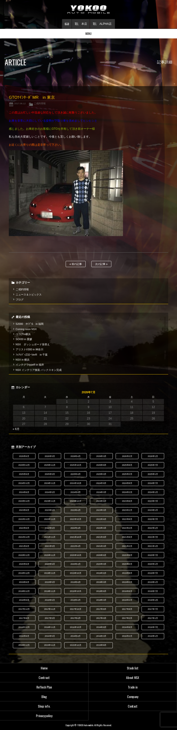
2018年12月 (24, 591)
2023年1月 (153, 510)
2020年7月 (153, 555)
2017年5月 (50, 618)
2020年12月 (24, 555)
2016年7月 (153, 627)
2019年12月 (24, 573)
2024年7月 (153, 483)
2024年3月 (101, 492)
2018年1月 (153, 600)
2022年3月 (101, 528)
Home (44, 667)
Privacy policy (44, 715)
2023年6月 (24, 510)
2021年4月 (75, 546)
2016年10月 (75, 627)
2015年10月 (75, 645)
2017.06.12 (20, 103)
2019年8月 (127, 573)
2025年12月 (24, 465)
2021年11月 (50, 537)
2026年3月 (101, 456)
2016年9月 (101, 627)
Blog (44, 696)
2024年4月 (75, 492)
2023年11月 (50, 501)
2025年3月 (101, 474)
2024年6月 (24, 492)
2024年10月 (75, 483)
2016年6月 (24, 636)
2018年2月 (127, 600)
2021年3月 (101, 546)
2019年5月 (50, 582)
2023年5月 (50, 510)
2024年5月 (50, 492)
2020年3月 (101, 564)
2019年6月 (24, 582)
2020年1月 (153, 564)
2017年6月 (24, 618)
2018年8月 (127, 591)
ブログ (20, 299)
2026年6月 (24, 456)
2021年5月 (50, 546)
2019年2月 (127, 582)
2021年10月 (75, 537)
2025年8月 (127, 465)
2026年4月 (75, 456)
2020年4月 (75, 564)
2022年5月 (50, 528)
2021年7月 (153, 537)
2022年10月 (75, 519)
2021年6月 (24, 546)
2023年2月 (127, 510)
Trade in (133, 686)
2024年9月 (101, 483)
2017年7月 (153, 609)
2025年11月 (50, 465)
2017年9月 (101, 609)
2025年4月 (75, 474)
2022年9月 (101, 519)
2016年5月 (50, 636)
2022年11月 (50, 519)
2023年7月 (153, 501)
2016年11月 (50, 627)
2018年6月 (24, 600)
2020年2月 (127, 564)
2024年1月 (153, 492)
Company (132, 696)
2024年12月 (24, 483)
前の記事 (75, 264)
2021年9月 (101, 537)
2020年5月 (50, 564)
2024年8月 (127, 483)
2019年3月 (101, 582)
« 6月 (16, 429)
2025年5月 (50, 474)
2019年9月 (101, 573)
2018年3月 (101, 600)
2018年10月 (75, 591)
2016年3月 (101, 636)
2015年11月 (50, 645)
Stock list (133, 667)
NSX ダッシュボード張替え (33, 344)
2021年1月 (153, 546)
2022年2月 (127, 528)
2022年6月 (24, 528)
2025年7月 (153, 465)
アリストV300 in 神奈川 (29, 349)
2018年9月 (101, 591)
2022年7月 (153, 519)
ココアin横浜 (23, 334)
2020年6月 (24, 564)
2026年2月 (127, 456)
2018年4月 (75, 600)
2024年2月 (127, 492)
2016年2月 (127, 636)
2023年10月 (75, 501)
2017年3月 (101, 618)
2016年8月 (127, 627)
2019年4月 (75, 582)
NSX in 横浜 (23, 359)
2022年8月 (127, 519)
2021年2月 (127, 546)
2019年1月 (153, 582)
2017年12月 (24, 609)
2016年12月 (24, 627)
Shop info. (44, 706)
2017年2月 (127, 618)
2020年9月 (101, 555)
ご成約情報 (40, 103)
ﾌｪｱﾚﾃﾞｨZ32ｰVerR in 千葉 (32, 354)
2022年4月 (75, 528)
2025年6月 (24, 474)
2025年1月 (153, 474)
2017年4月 (75, 618)
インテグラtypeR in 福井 (30, 364)
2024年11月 (50, 483)
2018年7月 (153, 591)
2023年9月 (101, 501)
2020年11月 (50, 555)
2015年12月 (24, 645)
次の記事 (101, 264)
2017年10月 (75, 609)
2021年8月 (127, 537)
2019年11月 (50, 573)
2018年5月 (50, 600)
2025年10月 (75, 465)
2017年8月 (127, 609)
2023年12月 (24, 501)
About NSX (132, 677)
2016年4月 (75, 636)
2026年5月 (50, 456)
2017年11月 (50, 609)
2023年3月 (101, 510)
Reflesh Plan (44, 686)
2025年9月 (101, 465)
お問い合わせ (67, 24)
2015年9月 (101, 645)
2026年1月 (153, 456)
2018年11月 (50, 591)
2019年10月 (75, 573)
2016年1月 (153, 636)
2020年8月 (127, 555)
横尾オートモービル (88, 9)
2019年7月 (153, 573)
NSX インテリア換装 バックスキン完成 (39, 369)
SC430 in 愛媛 (24, 339)
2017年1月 (153, 618)
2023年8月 (127, 501)
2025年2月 (127, 474)
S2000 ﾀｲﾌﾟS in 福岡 (30, 323)
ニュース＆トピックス (29, 294)
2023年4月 (75, 510)
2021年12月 (24, 537)
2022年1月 (153, 528)
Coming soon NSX (26, 329)
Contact (133, 706)
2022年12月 (24, 519)
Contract (44, 677)
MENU (88, 33)
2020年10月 (75, 555)
